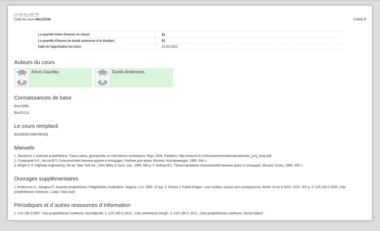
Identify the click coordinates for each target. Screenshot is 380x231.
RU (26, 14)
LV (16, 14)
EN (21, 14)
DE (31, 14)
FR (37, 14)
